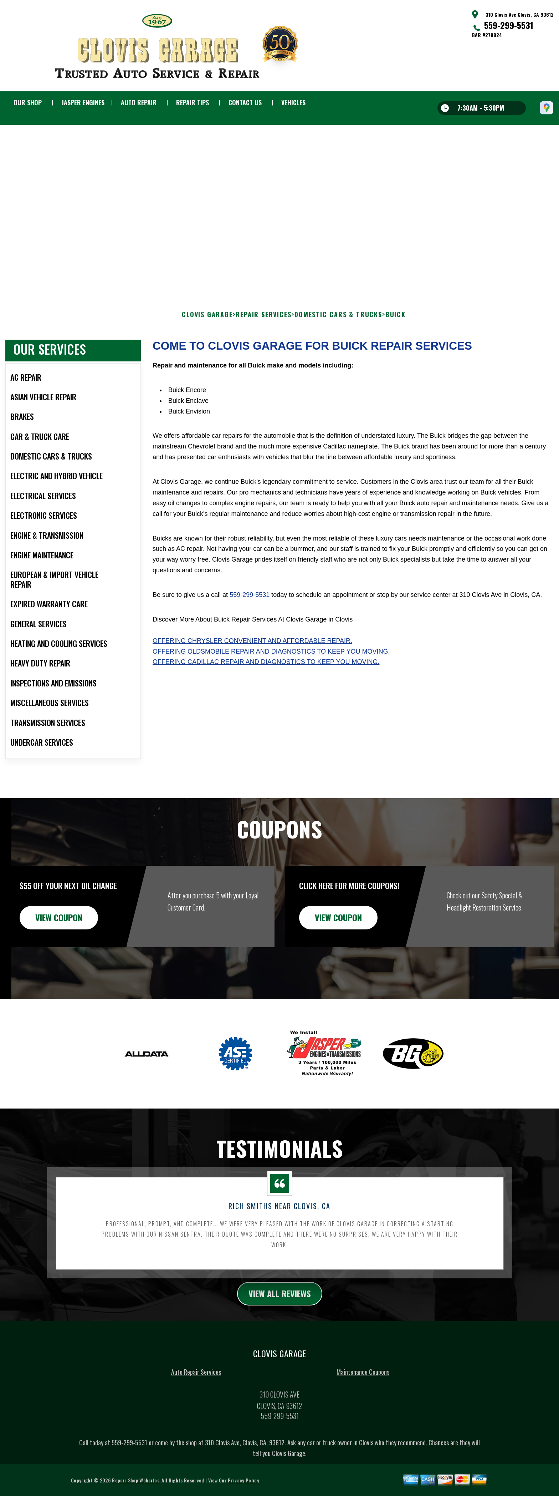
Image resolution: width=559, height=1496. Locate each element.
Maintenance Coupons (363, 1384)
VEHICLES (293, 102)
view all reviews (279, 1305)
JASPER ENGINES (82, 102)
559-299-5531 (508, 25)
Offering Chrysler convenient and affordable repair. (252, 653)
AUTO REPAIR (139, 102)
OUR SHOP (28, 102)
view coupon (58, 929)
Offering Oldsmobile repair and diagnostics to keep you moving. (271, 664)
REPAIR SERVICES (263, 327)
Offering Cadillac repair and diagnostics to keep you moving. (266, 674)
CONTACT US (245, 102)
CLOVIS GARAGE (207, 327)
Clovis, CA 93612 (176, 164)
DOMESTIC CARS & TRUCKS (338, 327)
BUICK (395, 327)
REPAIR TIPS (192, 102)
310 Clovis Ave (137, 164)
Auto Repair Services (196, 1384)
